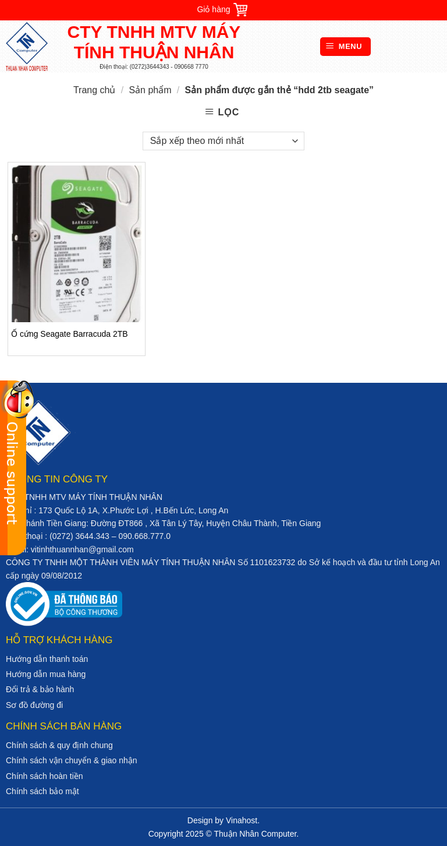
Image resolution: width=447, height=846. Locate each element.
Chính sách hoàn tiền (44, 776)
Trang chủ (94, 90)
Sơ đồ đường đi (34, 705)
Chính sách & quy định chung (59, 745)
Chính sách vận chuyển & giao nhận (71, 760)
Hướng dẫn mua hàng (46, 674)
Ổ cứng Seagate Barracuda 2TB (69, 334)
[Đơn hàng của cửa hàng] (223, 141)
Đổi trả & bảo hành (40, 689)
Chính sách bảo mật (42, 791)
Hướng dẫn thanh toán (47, 659)
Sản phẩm (150, 90)
